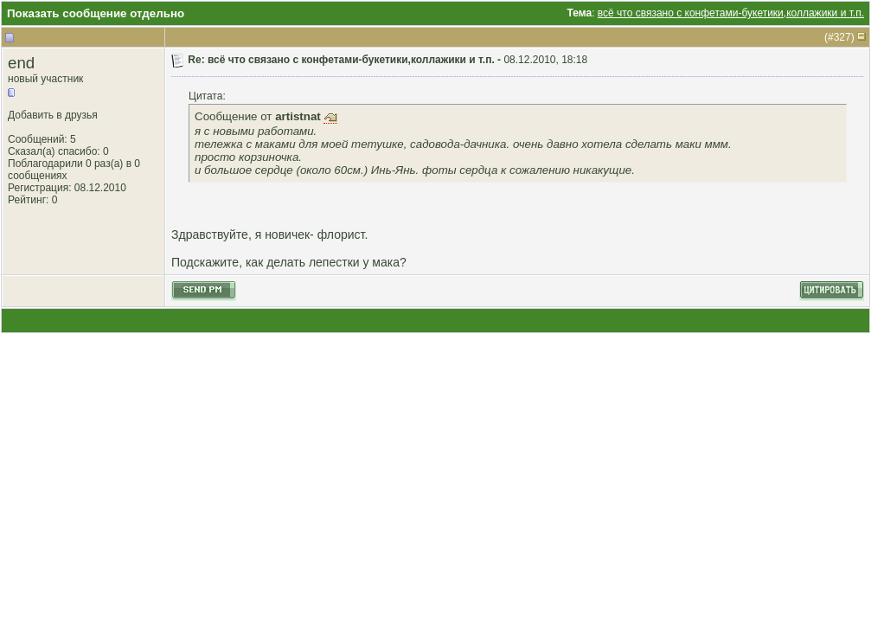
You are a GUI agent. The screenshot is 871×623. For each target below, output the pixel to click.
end (21, 63)
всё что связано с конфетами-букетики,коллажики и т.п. (731, 13)
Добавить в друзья (53, 115)
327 (842, 37)
